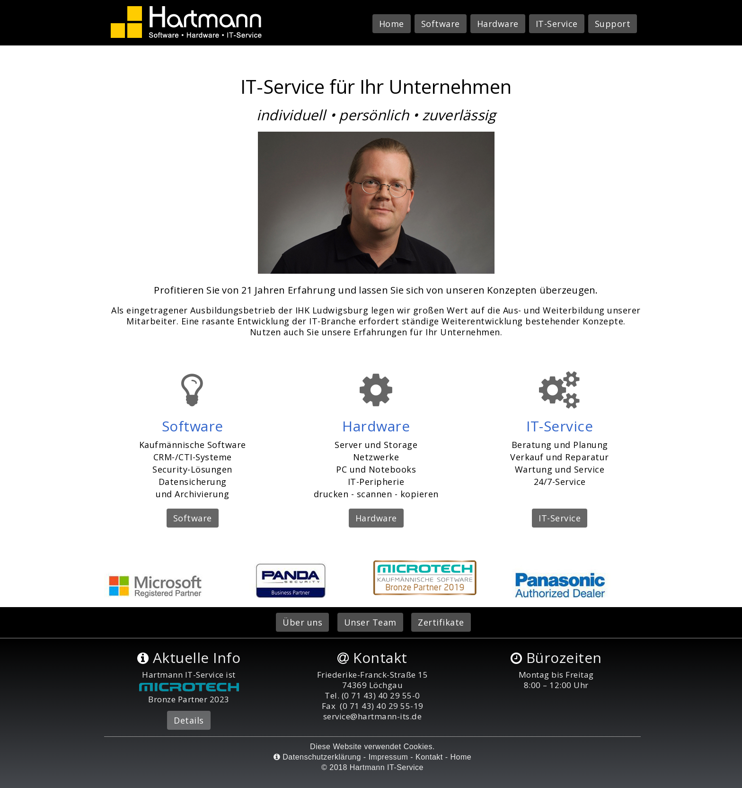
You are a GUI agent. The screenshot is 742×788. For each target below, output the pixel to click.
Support (613, 23)
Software (440, 23)
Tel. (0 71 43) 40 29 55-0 (372, 695)
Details (189, 720)
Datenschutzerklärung (317, 757)
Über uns (302, 622)
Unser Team (370, 622)
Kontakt (429, 757)
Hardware (498, 23)
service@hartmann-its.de (372, 716)
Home (391, 23)
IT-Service (557, 23)
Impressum (388, 757)
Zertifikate (441, 622)
